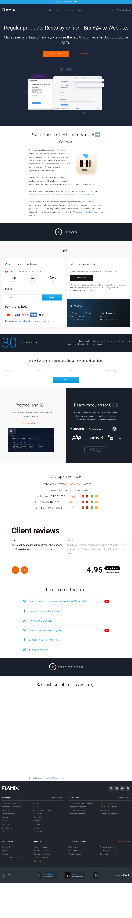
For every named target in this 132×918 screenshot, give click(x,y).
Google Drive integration (77, 807)
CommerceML (27, 423)
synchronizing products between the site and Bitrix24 (74, 195)
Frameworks (37, 831)
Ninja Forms (37, 814)
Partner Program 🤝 (41, 857)
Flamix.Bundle (111, 271)
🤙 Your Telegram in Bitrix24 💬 (66, 2)
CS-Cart (36, 807)
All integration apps (57, 797)
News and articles (40, 847)
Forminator (37, 821)
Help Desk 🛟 (73, 850)
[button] (15, 570)
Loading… (66, 736)
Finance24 (7, 854)
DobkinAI (5, 850)
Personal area (123, 10)
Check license (68, 10)
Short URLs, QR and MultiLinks (12, 857)
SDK (38, 423)
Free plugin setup (75, 854)
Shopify (4, 821)
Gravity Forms (7, 828)
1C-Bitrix (36, 803)
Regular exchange (81, 54)
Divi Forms (36, 824)
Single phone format (107, 810)
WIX (3, 831)
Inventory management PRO (79, 814)
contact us (44, 321)
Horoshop (36, 828)
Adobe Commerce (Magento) (43, 810)
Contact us (104, 854)
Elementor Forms (8, 814)
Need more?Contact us (96, 450)
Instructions (11, 271)
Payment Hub (6, 847)
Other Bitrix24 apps (124, 797)
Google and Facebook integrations (81, 803)
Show (73, 496)
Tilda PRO (5, 810)
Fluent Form (37, 817)
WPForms (5, 824)
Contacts (80, 10)
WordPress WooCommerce (11, 807)
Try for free (56, 54)
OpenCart (5, 817)
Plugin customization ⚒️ (108, 847)
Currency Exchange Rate (109, 814)
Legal (3, 876)
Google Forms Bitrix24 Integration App (51, 778)
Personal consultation (42, 854)
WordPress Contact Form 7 (11, 803)
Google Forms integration (78, 810)
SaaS (58, 10)
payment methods (21, 321)
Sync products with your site (110, 807)
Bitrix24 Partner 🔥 (41, 850)
